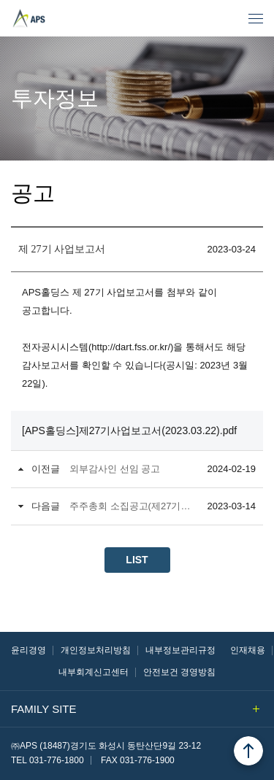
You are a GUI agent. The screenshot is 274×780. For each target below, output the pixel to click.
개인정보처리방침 (96, 650)
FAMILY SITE (135, 709)
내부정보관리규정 (180, 650)
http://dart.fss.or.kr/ (130, 346)
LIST (137, 559)
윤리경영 (28, 650)
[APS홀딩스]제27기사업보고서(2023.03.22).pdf (129, 430)
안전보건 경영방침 (179, 672)
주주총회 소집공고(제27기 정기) (130, 506)
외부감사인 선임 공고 (114, 468)
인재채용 (247, 650)
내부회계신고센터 (93, 672)
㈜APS (48, 13)
